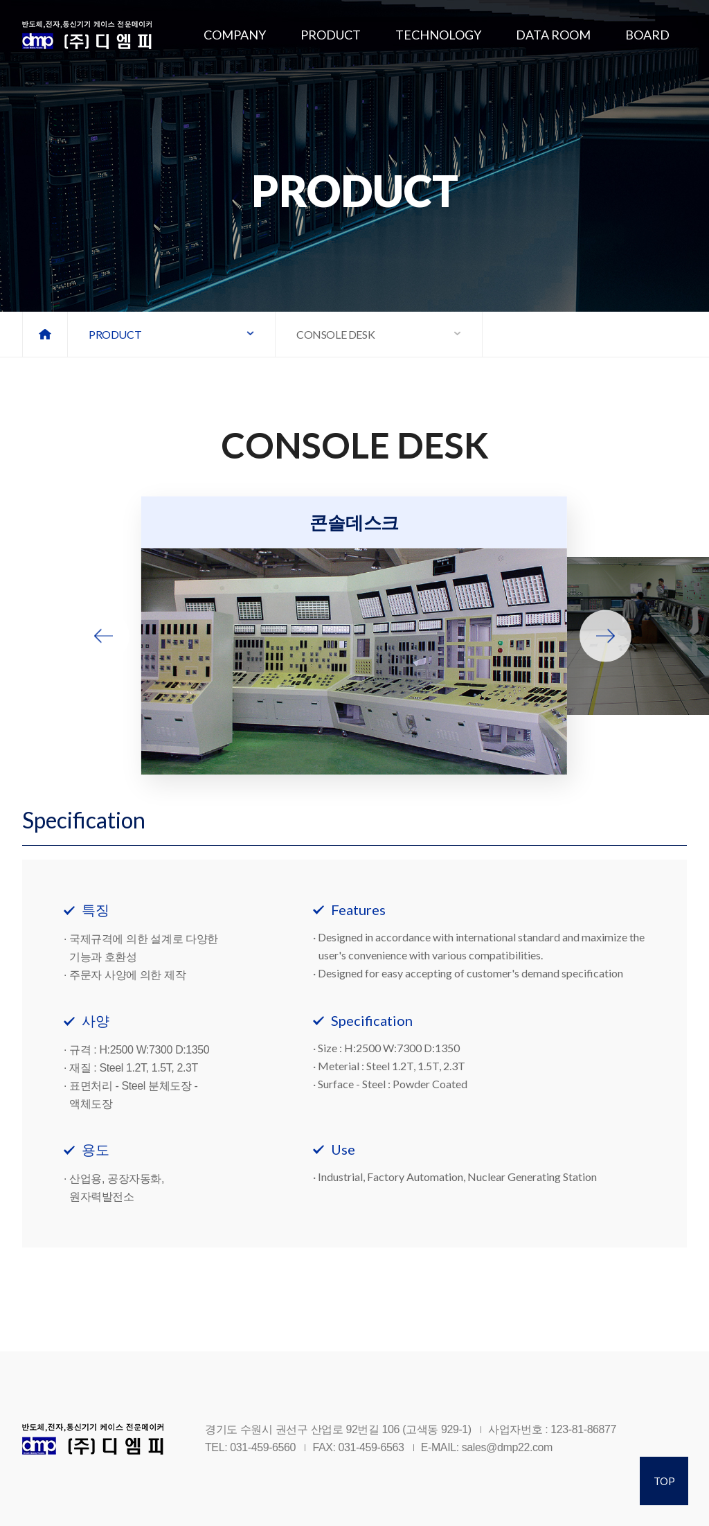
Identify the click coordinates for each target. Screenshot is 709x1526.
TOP (664, 1481)
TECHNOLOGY (438, 34)
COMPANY (235, 34)
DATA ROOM (553, 34)
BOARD (647, 34)
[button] (103, 636)
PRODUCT (330, 34)
